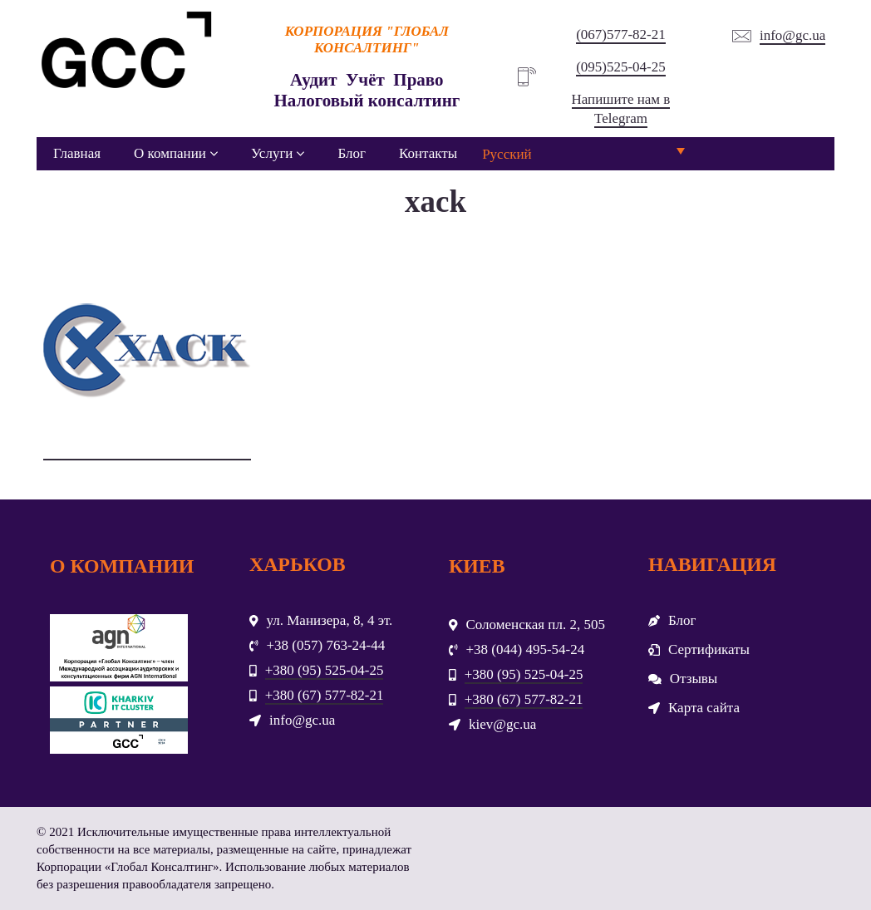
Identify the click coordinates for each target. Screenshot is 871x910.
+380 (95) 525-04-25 (324, 670)
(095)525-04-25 (621, 67)
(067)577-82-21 (621, 34)
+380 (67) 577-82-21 (324, 695)
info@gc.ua (792, 35)
